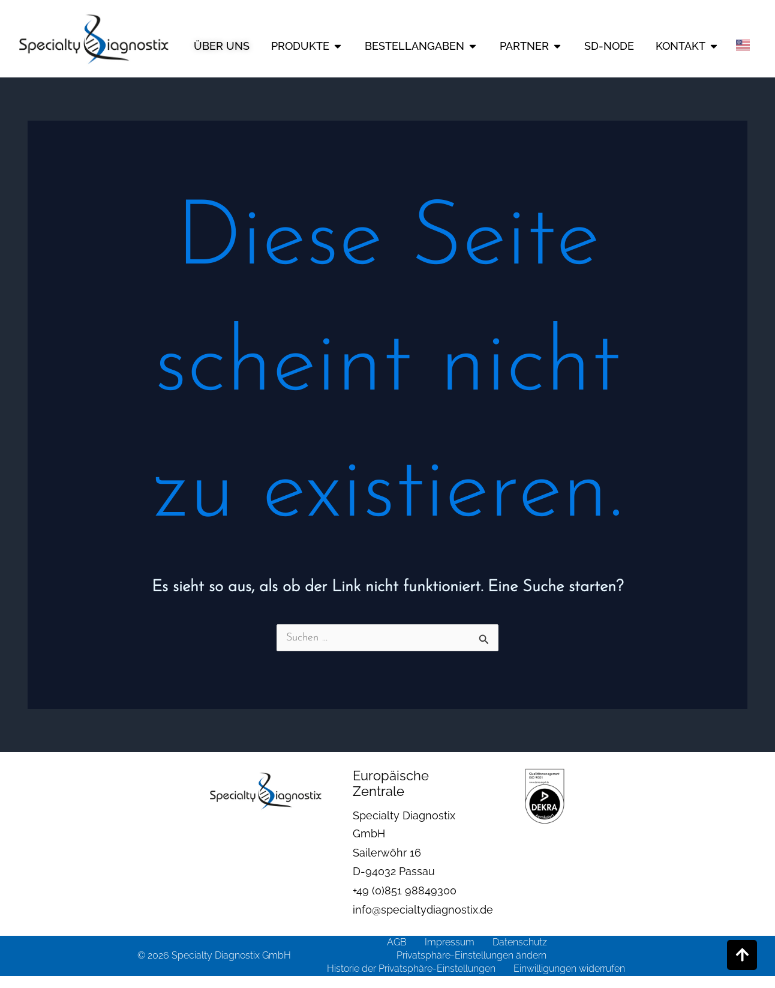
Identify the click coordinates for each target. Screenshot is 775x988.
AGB (397, 942)
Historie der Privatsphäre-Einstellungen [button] (411, 968)
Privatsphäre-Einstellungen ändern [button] (471, 955)
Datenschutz (519, 942)
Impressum (449, 942)
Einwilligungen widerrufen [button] (569, 968)
